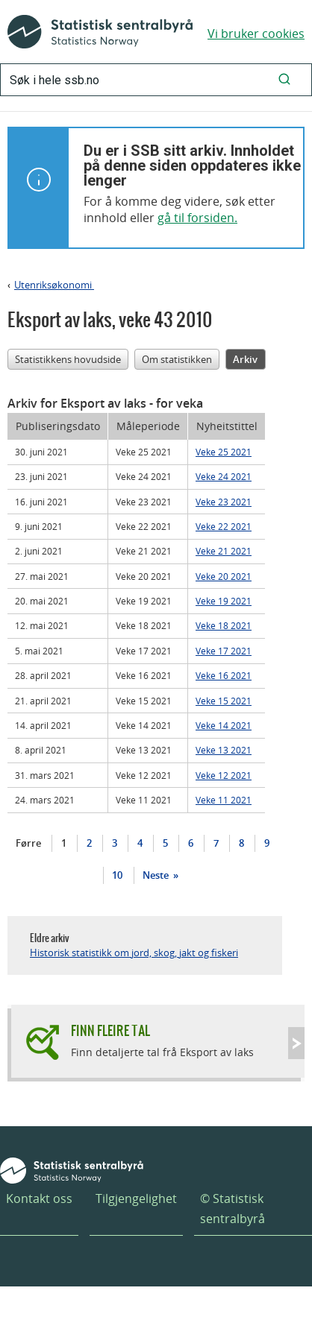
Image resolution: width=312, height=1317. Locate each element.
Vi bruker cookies (256, 33)
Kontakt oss (39, 1198)
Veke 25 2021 (224, 452)
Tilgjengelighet (136, 1198)
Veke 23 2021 (224, 502)
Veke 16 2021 (224, 675)
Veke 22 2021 (224, 526)
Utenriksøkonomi (54, 284)
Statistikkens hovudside (68, 359)
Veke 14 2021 (224, 725)
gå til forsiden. (197, 217)
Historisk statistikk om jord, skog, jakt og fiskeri (134, 952)
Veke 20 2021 (224, 576)
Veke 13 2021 (224, 750)
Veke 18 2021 (224, 625)
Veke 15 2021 (224, 701)
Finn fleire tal (110, 1030)
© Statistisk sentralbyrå (232, 1208)
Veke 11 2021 (224, 800)
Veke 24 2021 (224, 476)
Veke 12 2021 (224, 775)
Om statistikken (177, 359)
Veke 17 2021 (224, 651)
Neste (157, 875)
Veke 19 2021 (224, 601)
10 (117, 875)
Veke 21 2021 (224, 551)
